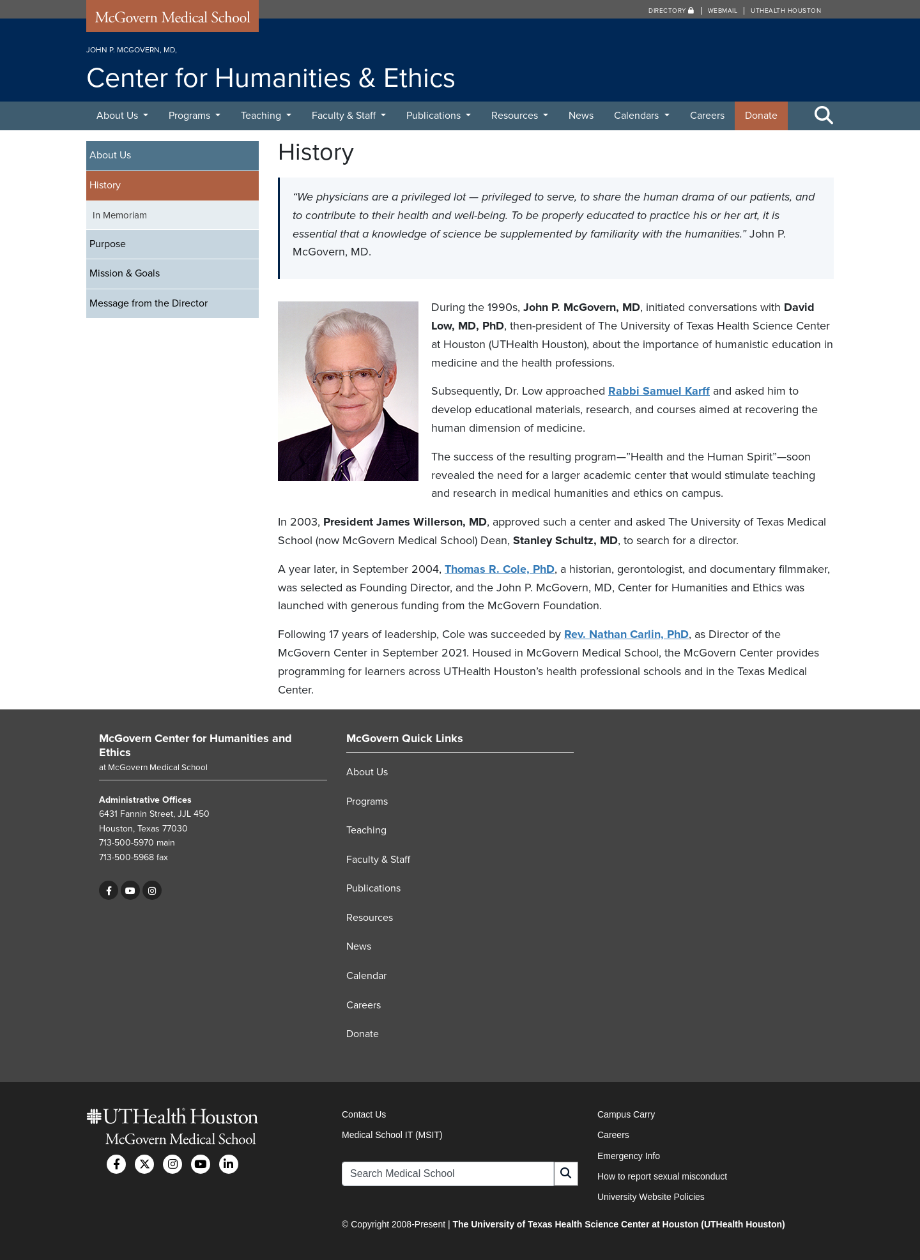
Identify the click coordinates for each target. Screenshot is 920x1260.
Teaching (262, 115)
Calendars (637, 115)
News (581, 115)
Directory (671, 11)
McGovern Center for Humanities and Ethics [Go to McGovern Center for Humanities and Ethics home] (195, 745)
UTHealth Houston (786, 11)
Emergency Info (628, 1156)
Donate (761, 115)
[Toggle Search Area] (824, 116)
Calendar (366, 975)
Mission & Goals (124, 273)
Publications (434, 115)
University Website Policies (651, 1197)
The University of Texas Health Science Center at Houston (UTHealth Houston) (618, 1224)
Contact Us (364, 1114)
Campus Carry (626, 1114)
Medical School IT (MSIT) (392, 1135)
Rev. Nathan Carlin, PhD (626, 634)
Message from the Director (148, 303)
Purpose (107, 244)
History (105, 185)
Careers (707, 115)
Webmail (723, 11)
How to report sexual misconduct (662, 1176)
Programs (191, 115)
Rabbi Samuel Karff (659, 391)
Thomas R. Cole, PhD (500, 569)
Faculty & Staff (345, 115)
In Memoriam (120, 215)
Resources (515, 115)
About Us (118, 115)
